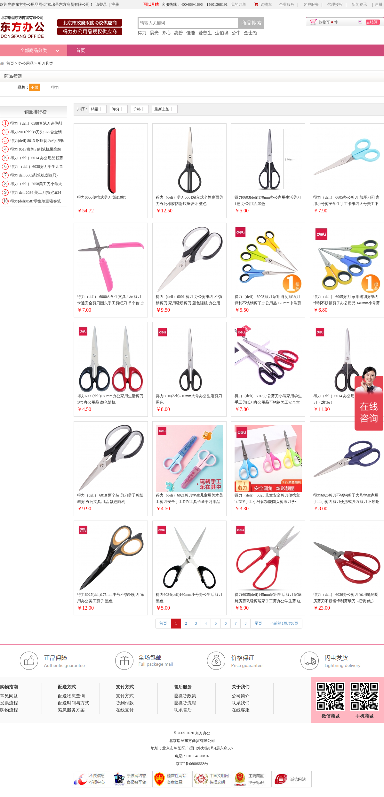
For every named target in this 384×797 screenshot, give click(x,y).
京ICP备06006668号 (192, 763)
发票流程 (9, 703)
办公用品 (26, 63)
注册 (115, 4)
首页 (80, 50)
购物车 (263, 4)
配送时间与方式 (73, 703)
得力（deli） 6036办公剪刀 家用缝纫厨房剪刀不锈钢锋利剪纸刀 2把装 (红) (346, 597)
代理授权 (335, 4)
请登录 (101, 4)
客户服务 (311, 4)
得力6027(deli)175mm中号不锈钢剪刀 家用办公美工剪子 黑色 (110, 597)
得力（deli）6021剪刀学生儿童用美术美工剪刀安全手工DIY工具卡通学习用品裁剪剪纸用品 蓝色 (189, 499)
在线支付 (125, 710)
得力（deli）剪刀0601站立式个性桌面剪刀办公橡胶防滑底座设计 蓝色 (189, 200)
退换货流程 (185, 703)
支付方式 (125, 696)
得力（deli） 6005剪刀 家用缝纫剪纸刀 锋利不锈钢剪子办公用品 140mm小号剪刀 (346, 300)
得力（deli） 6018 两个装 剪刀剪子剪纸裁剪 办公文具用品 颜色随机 (110, 498)
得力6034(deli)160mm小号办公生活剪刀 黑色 (189, 597)
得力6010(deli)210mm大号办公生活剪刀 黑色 (189, 399)
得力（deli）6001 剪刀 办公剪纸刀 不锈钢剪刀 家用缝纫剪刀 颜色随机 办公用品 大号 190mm (189, 300)
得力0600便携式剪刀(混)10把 (101, 197)
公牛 (236, 32)
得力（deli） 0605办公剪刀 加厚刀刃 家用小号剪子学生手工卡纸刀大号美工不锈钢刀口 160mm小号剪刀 (346, 201)
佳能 (190, 32)
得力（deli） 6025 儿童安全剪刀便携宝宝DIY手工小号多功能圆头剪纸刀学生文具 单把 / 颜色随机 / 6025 (267, 499)
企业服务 (286, 4)
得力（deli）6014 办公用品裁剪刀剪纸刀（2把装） (345, 399)
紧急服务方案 (71, 710)
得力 (142, 32)
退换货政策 (185, 696)
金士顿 (250, 32)
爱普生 (205, 32)
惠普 (178, 32)
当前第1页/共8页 (284, 623)
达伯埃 (221, 32)
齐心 (166, 32)
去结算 (372, 22)
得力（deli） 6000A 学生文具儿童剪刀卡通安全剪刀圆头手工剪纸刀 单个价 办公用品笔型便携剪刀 (110, 300)
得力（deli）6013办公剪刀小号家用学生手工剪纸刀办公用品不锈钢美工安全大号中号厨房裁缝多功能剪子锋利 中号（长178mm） (268, 400)
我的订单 (238, 4)
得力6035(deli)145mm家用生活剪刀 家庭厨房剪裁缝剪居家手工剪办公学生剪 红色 (268, 598)
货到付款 (125, 703)
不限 (34, 87)
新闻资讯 (359, 4)
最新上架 (163, 109)
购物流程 (9, 710)
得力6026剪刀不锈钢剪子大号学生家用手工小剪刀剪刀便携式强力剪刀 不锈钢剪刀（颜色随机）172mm (346, 499)
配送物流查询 (71, 696)
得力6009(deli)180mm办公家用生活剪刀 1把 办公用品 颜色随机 (110, 399)
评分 (118, 109)
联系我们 (241, 703)
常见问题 (9, 696)
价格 (139, 109)
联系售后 (183, 710)
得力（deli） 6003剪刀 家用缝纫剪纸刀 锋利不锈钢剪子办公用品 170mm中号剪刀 (268, 300)
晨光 (154, 32)
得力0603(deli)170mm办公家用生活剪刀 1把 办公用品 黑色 (268, 200)
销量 (96, 109)
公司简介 (241, 696)
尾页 (258, 623)
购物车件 (328, 22)
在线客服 (241, 710)
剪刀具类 (45, 63)
